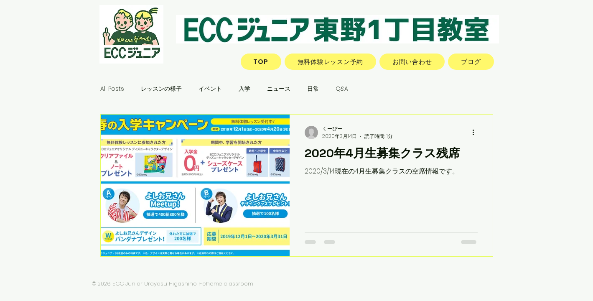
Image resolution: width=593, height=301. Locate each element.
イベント (210, 89)
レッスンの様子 (161, 89)
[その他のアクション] (476, 133)
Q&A (342, 89)
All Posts (112, 89)
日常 (313, 89)
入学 (244, 89)
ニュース (278, 89)
